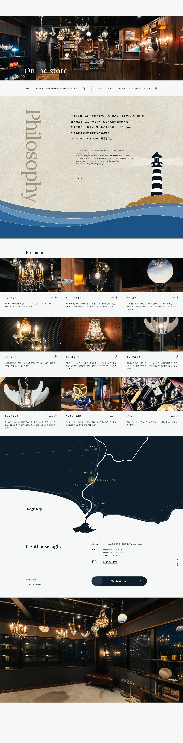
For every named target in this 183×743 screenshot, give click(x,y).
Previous (154, 99)
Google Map (34, 550)
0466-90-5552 (114, 602)
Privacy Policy (31, 620)
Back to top (177, 604)
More (80, 203)
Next (163, 99)
